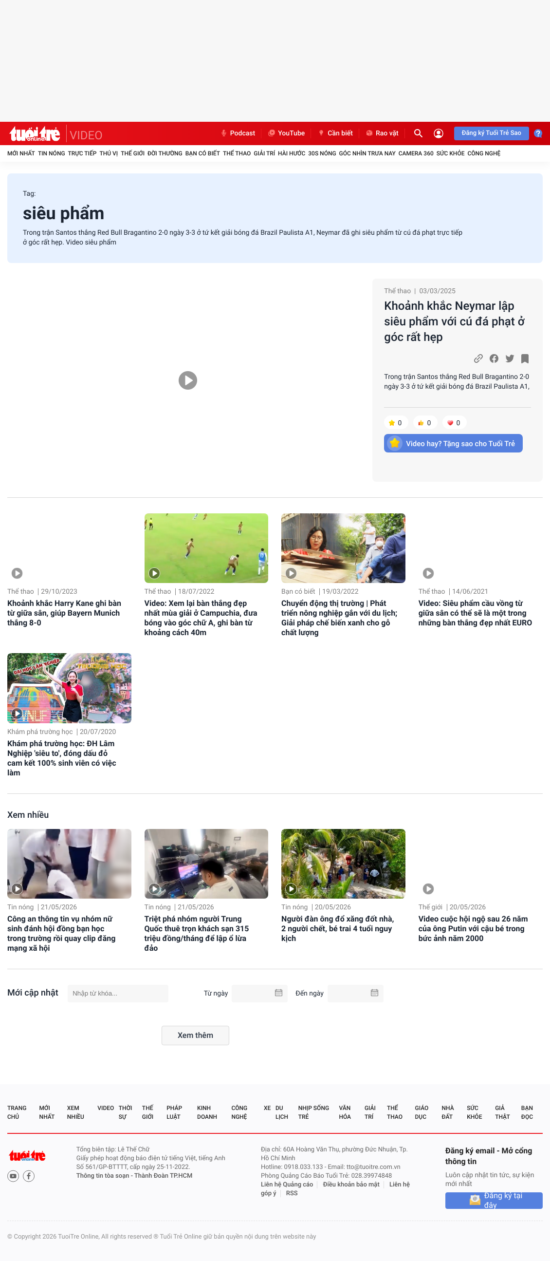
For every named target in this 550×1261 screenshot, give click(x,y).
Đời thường (165, 153)
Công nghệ (483, 153)
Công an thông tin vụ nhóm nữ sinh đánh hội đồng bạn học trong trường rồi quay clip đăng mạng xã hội (61, 933)
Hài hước (291, 153)
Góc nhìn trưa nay (367, 153)
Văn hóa (345, 1112)
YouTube (286, 133)
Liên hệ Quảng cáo (287, 1184)
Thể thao (237, 153)
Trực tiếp (82, 153)
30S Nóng (322, 153)
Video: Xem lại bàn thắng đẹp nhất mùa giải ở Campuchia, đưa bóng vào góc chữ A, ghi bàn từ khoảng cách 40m (201, 618)
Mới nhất (21, 153)
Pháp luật (174, 1112)
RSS (292, 1193)
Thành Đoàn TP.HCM (163, 1176)
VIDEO (86, 135)
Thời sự (125, 1112)
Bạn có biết (202, 153)
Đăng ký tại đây (503, 1200)
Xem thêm (195, 1035)
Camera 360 (416, 153)
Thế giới (133, 153)
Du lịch (281, 1112)
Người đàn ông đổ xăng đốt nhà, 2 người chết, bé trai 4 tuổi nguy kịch (337, 928)
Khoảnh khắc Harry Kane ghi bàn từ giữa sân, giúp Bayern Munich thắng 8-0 (64, 613)
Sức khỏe (451, 153)
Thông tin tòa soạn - (105, 1176)
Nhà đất (447, 1112)
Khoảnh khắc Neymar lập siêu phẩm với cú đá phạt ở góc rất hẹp (454, 321)
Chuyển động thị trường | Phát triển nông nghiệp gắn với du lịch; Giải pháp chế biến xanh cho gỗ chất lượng (339, 618)
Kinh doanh (207, 1112)
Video (105, 1108)
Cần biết (335, 133)
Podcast (238, 133)
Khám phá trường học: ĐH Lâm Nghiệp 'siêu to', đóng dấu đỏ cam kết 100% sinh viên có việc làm (61, 758)
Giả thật (502, 1112)
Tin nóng (51, 153)
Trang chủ (16, 1112)
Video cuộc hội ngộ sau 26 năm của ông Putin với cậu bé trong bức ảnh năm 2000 (473, 928)
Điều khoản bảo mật (351, 1184)
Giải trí (264, 153)
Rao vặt (382, 133)
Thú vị (108, 153)
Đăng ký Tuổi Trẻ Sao (491, 133)
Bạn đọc (527, 1112)
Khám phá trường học (40, 732)
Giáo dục (422, 1112)
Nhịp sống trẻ (313, 1112)
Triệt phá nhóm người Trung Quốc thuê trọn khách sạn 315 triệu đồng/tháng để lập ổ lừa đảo (197, 933)
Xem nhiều (28, 815)
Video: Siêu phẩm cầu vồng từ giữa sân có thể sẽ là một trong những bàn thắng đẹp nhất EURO (475, 613)
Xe (267, 1108)
